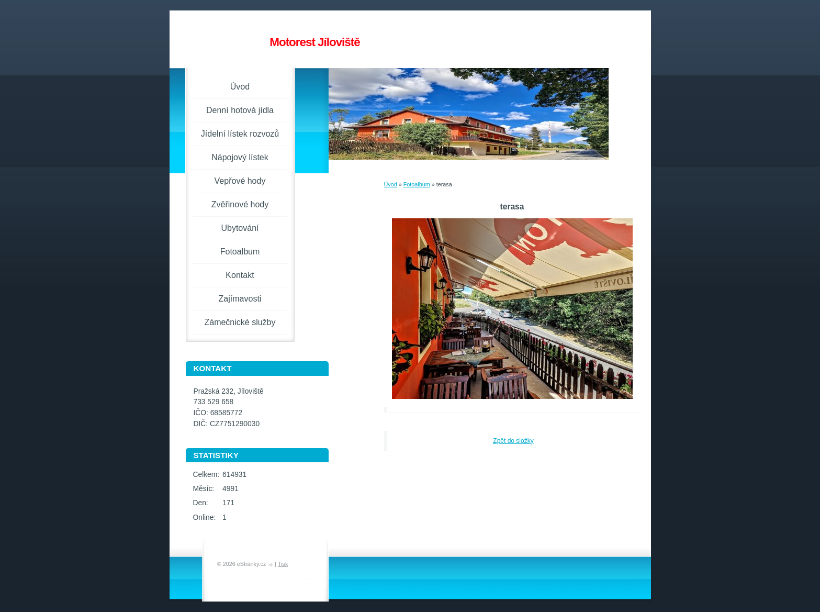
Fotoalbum (416, 184)
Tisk (283, 564)
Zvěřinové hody (239, 204)
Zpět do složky (513, 440)
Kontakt (240, 275)
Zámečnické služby (239, 322)
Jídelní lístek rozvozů (240, 133)
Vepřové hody (240, 180)
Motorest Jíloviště (314, 42)
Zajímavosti (240, 298)
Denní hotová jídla (240, 110)
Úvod (390, 184)
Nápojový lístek (239, 157)
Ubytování (240, 228)
